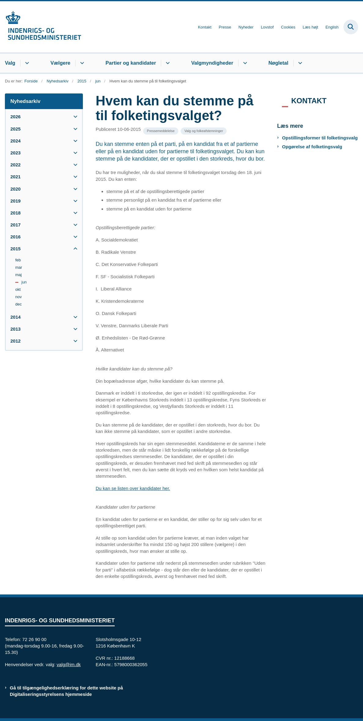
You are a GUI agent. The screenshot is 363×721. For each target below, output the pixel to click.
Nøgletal (278, 63)
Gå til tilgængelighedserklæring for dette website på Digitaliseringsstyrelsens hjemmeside (66, 691)
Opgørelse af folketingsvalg (312, 146)
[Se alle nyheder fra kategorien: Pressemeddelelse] (160, 131)
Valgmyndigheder (212, 63)
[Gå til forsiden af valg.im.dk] (40, 27)
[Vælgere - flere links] (81, 63)
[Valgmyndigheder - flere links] (244, 63)
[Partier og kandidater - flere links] (167, 63)
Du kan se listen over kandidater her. (133, 488)
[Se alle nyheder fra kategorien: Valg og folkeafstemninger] (204, 131)
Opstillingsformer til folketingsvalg (320, 137)
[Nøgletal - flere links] (299, 63)
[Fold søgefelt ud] (350, 27)
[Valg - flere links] (26, 63)
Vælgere (60, 63)
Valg (10, 63)
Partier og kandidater (131, 63)
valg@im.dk (69, 664)
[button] (73, 116)
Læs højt (310, 27)
